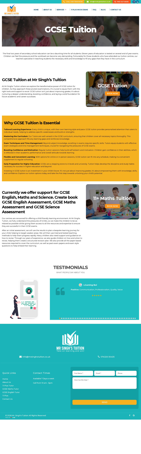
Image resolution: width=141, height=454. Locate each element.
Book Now (112, 93)
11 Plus (5, 396)
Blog (103, 10)
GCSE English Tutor (11, 392)
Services (60, 10)
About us (47, 10)
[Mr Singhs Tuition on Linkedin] (137, 1)
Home (36, 10)
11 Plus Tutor (8, 386)
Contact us (7, 399)
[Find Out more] (122, 1)
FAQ (94, 10)
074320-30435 (108, 357)
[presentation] (87, 395)
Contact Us (115, 10)
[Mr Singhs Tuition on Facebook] (134, 1)
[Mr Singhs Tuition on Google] (133, 415)
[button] (60, 318)
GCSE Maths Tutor (10, 389)
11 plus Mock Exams (79, 10)
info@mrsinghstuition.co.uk (36, 357)
